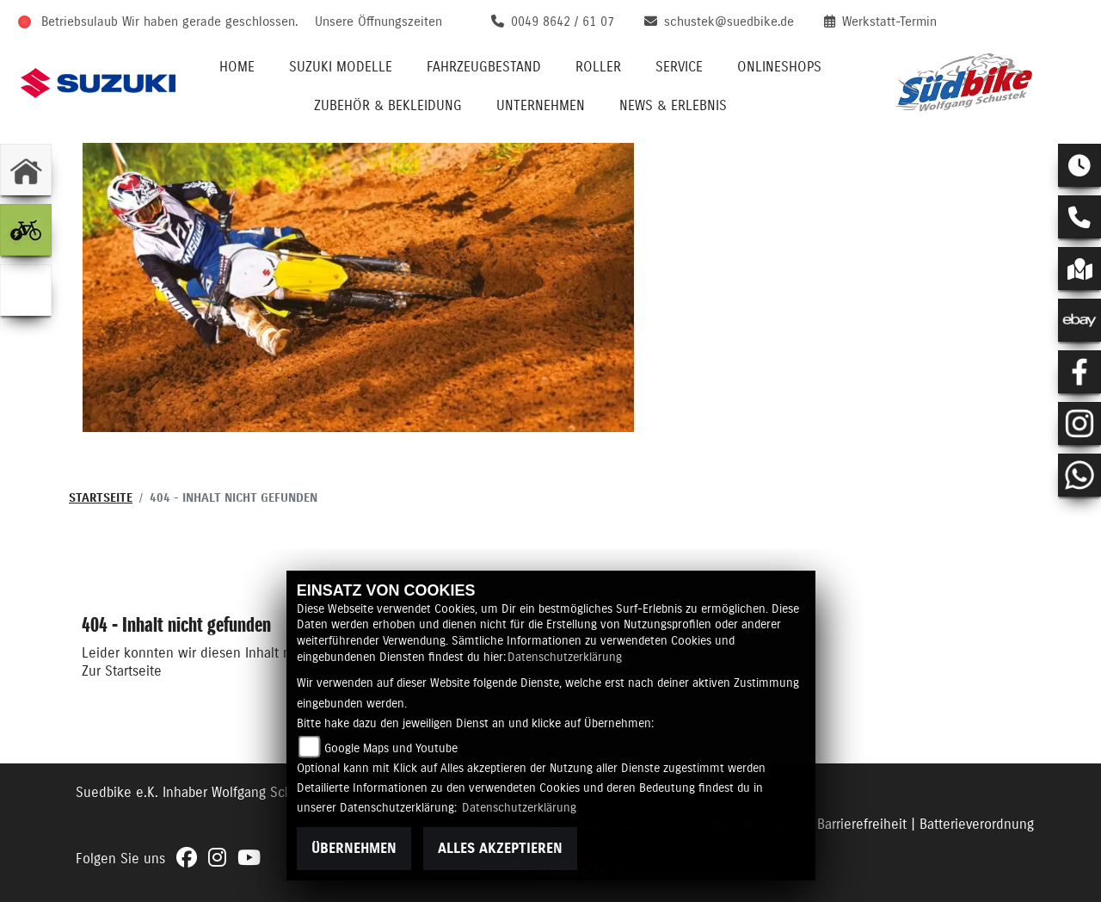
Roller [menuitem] (598, 67)
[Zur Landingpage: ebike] (26, 230)
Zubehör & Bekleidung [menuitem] (388, 106)
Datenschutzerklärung (564, 658)
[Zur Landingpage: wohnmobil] (26, 290)
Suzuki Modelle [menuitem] (340, 67)
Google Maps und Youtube (391, 749)
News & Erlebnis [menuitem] (673, 106)
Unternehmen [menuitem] (540, 106)
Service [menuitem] (679, 67)
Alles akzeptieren (500, 849)
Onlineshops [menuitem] (779, 67)
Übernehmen (354, 849)
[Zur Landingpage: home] (26, 169)
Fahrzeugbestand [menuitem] (484, 67)
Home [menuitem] (237, 67)
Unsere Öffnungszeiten (378, 21)
